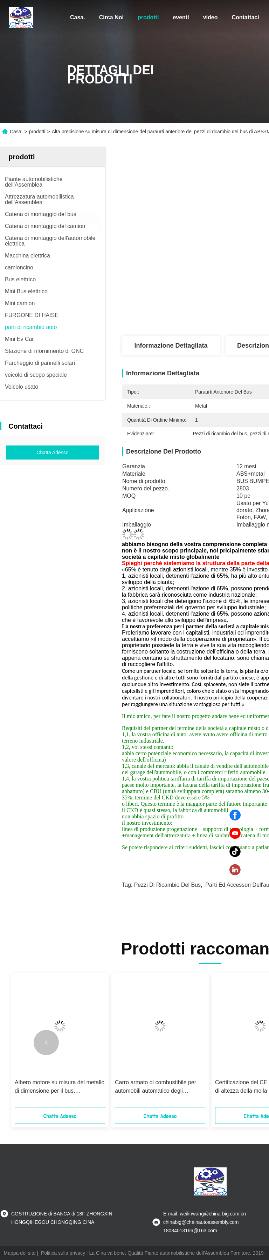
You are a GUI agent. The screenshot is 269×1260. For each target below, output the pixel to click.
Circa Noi (111, 17)
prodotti (148, 17)
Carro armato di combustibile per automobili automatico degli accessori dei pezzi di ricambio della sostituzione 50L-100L (159, 1087)
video (210, 17)
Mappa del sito (20, 1253)
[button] (46, 1042)
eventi (181, 17)
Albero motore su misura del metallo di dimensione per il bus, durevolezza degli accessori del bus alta (59, 1087)
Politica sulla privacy (63, 1253)
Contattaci (245, 17)
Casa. (77, 17)
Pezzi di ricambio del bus (167, 885)
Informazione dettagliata (170, 345)
